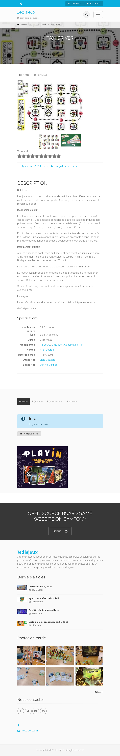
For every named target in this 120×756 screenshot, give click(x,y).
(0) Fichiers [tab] (73, 401)
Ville (42, 349)
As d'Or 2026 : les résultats (44, 610)
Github (60, 531)
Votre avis (40, 166)
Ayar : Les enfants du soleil (44, 598)
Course (50, 349)
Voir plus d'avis (29, 434)
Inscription (74, 3)
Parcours (45, 344)
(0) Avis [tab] (23, 401)
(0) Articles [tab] (37, 401)
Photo (24, 75)
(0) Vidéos (40, 75)
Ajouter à (24, 166)
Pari (81, 344)
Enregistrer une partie (63, 166)
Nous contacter (27, 730)
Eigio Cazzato (47, 359)
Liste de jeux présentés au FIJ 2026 (48, 622)
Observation (71, 344)
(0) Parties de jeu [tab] (55, 401)
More (98, 692)
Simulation (57, 344)
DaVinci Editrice (49, 364)
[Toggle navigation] (98, 14)
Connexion (93, 3)
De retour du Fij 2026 (40, 586)
